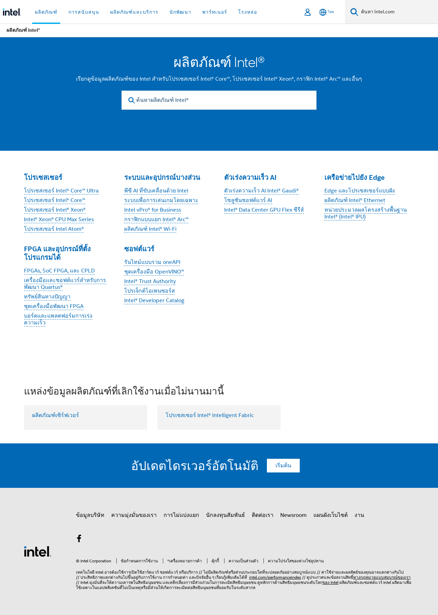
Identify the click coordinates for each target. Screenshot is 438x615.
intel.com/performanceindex (275, 577)
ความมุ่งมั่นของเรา (134, 515)
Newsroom (293, 515)
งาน (359, 515)
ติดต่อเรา (262, 515)
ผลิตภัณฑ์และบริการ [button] (134, 12)
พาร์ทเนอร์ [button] (214, 12)
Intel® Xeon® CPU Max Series (59, 219)
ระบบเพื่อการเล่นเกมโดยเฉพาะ (161, 200)
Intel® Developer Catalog (154, 300)
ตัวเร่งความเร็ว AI (250, 177)
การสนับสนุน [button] (83, 12)
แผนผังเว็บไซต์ (330, 515)
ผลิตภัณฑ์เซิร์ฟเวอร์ (55, 415)
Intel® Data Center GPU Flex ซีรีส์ (264, 209)
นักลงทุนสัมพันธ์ (225, 515)
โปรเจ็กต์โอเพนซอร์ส (149, 291)
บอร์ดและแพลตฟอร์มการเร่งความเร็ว (58, 319)
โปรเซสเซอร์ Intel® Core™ (54, 200)
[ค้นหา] (354, 12)
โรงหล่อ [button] (247, 12)
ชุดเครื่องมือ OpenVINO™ (154, 271)
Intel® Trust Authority (150, 281)
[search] (131, 100)
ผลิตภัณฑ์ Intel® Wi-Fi (150, 229)
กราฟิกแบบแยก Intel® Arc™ (156, 219)
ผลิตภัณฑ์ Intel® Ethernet (354, 200)
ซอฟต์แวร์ (139, 249)
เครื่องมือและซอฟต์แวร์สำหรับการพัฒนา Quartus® (65, 284)
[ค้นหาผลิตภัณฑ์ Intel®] (219, 100)
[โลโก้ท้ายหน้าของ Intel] (37, 551)
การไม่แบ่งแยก (181, 515)
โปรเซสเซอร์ (43, 177)
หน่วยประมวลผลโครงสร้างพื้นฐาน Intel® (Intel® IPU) (365, 213)
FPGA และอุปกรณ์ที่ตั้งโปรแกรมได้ (57, 253)
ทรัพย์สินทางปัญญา (47, 296)
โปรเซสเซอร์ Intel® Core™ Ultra (61, 190)
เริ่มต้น (283, 465)
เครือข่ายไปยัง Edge (354, 177)
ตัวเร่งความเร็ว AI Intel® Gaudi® (261, 190)
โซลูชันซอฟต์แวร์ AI (248, 200)
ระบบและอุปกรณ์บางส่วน (162, 177)
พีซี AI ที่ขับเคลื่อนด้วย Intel (156, 190)
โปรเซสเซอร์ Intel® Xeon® (55, 209)
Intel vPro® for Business (152, 209)
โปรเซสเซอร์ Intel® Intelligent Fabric (210, 415)
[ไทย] (327, 12)
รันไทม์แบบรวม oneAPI (152, 262)
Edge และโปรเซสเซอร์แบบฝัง (359, 190)
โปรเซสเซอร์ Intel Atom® (54, 229)
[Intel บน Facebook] (79, 540)
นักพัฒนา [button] (180, 12)
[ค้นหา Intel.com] (398, 12)
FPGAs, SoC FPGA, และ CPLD (59, 270)
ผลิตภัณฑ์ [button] (46, 12)
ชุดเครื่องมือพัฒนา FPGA (53, 306)
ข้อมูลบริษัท (90, 515)
